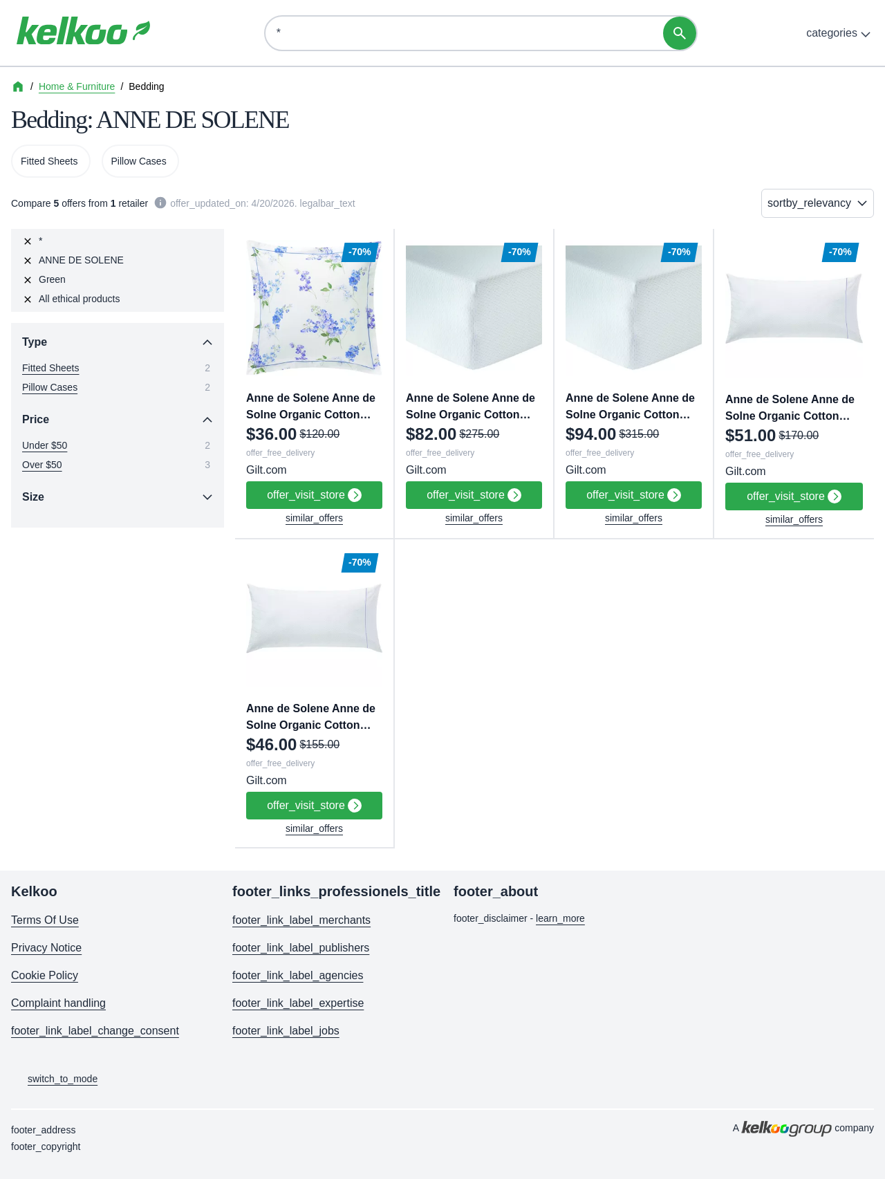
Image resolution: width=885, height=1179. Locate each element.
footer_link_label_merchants (301, 920)
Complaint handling (58, 1003)
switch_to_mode (54, 1079)
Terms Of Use (45, 920)
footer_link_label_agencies (297, 975)
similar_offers (314, 517)
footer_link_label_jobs (285, 1031)
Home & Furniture (77, 86)
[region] (442, 161)
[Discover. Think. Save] (481, 33)
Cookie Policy (44, 975)
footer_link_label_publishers (300, 948)
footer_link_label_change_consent (95, 1031)
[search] (679, 33)
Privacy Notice (46, 948)
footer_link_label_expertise (298, 1003)
